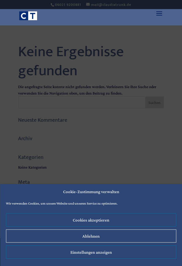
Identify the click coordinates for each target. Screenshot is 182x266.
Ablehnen (91, 236)
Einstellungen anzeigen (91, 252)
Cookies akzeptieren (91, 220)
